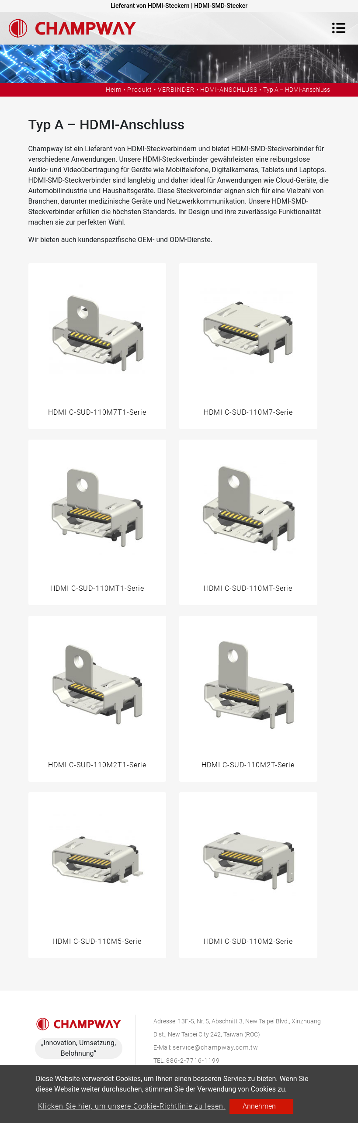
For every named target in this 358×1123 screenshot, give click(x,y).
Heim (114, 89)
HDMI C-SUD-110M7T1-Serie (97, 412)
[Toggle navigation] (339, 28)
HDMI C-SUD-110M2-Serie (248, 941)
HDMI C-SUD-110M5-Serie (97, 941)
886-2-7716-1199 (193, 1060)
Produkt (139, 89)
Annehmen (259, 1106)
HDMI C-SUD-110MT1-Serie (97, 588)
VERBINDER (176, 89)
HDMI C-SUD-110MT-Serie (248, 588)
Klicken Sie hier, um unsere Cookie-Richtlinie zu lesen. (132, 1106)
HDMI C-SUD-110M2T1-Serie (97, 765)
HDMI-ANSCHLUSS (228, 89)
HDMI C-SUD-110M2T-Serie (248, 765)
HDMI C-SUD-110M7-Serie (248, 412)
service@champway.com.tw (215, 1047)
